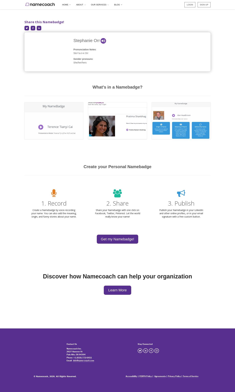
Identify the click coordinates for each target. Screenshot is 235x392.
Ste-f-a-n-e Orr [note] (80, 53)
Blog (117, 5)
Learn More (117, 290)
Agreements (160, 376)
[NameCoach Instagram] (156, 350)
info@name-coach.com (83, 360)
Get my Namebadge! (117, 239)
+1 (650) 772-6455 (82, 357)
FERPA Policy (145, 376)
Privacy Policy (174, 376)
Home (65, 5)
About (79, 5)
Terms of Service (190, 376)
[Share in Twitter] (26, 28)
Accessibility (131, 376)
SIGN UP (204, 5)
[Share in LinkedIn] (39, 28)
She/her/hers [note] (79, 62)
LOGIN (190, 5)
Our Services (98, 5)
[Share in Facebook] (33, 28)
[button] (103, 41)
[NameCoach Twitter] (140, 350)
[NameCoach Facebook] (151, 350)
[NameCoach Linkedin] (145, 350)
